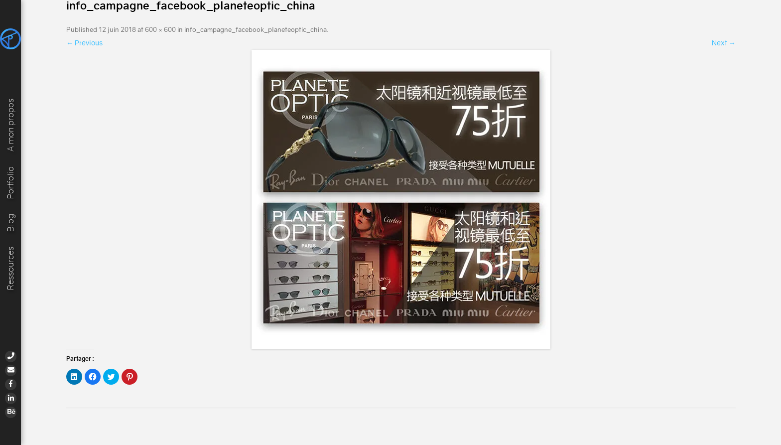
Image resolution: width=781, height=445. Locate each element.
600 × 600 (160, 29)
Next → (724, 42)
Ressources (10, 268)
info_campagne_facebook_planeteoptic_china (255, 29)
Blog (10, 222)
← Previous (84, 42)
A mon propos (10, 124)
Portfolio (10, 181)
